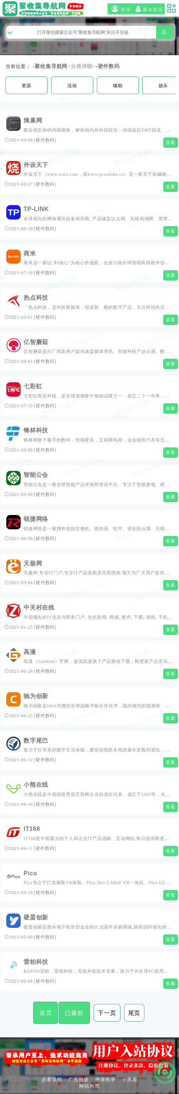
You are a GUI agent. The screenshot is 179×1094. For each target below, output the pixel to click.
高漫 (30, 652)
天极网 (33, 563)
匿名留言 (148, 8)
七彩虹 (33, 386)
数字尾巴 (36, 740)
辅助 (118, 85)
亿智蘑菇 (36, 342)
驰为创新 (36, 696)
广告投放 (79, 1079)
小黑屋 (129, 1079)
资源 (26, 85)
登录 (120, 8)
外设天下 (36, 165)
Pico (30, 873)
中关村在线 (39, 607)
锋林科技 (36, 430)
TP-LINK (36, 209)
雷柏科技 (36, 962)
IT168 (32, 829)
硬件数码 (109, 66)
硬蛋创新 (36, 917)
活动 (72, 85)
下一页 (107, 1013)
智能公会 (36, 475)
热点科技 (36, 297)
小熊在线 (36, 785)
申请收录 (105, 1079)
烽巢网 (33, 120)
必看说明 (52, 1079)
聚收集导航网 (51, 66)
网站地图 (89, 1086)
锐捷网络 (36, 519)
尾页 (134, 1013)
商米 (30, 253)
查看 (170, 142)
